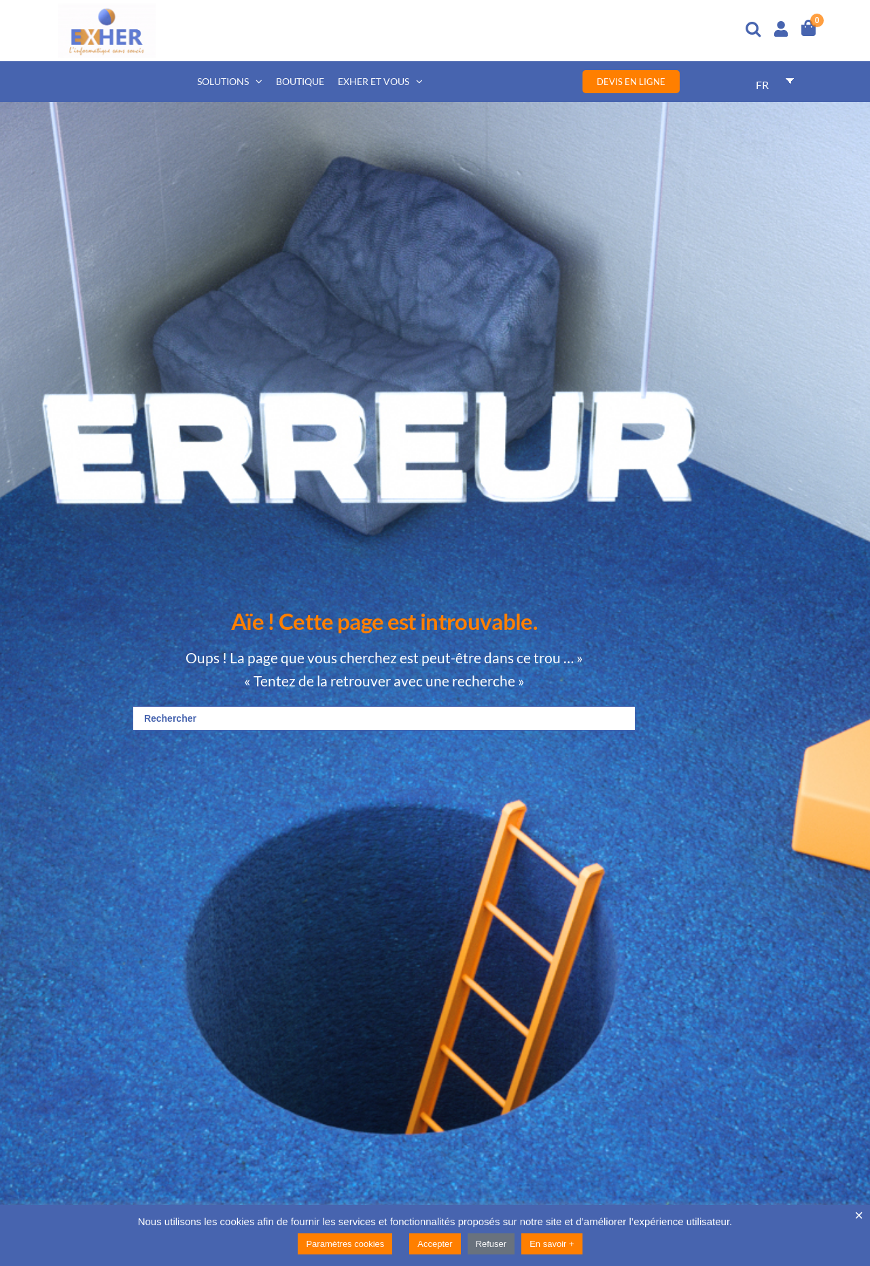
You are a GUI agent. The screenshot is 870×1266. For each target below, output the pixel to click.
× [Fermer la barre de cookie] (858, 1215)
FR (762, 84)
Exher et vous (373, 81)
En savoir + (551, 1244)
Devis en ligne (631, 81)
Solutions (223, 81)
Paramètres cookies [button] (345, 1244)
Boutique (300, 81)
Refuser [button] (491, 1244)
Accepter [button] (434, 1244)
